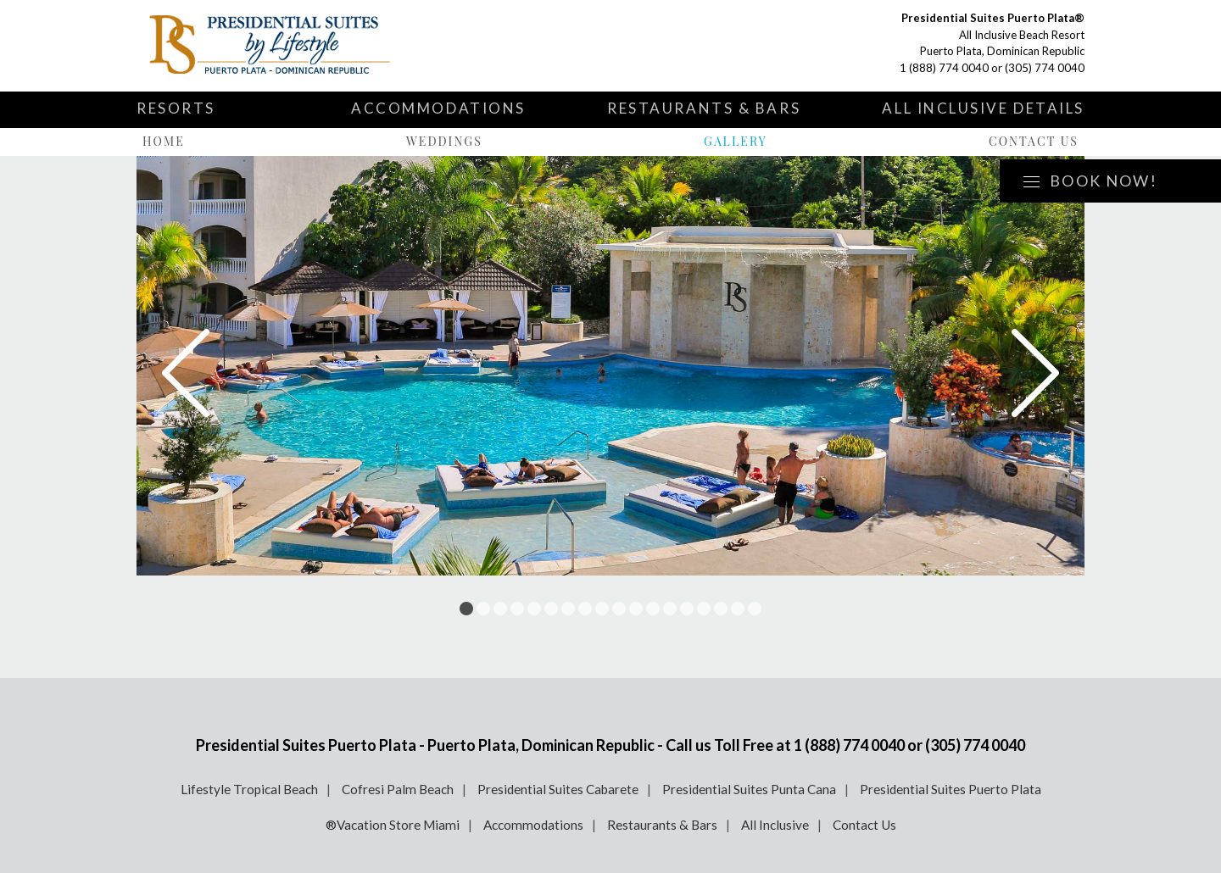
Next (1035, 373)
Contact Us (1034, 141)
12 (653, 608)
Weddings (444, 141)
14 (687, 608)
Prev (185, 373)
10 (619, 608)
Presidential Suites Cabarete (557, 789)
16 (721, 608)
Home (163, 141)
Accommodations (438, 108)
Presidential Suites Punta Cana (749, 789)
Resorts (176, 108)
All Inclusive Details (983, 108)
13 (670, 608)
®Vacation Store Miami (393, 824)
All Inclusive (775, 824)
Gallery (735, 141)
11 (636, 608)
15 (704, 608)
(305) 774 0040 (1044, 68)
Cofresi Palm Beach (398, 789)
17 (737, 608)
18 (754, 608)
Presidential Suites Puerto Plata (950, 789)
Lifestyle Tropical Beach (249, 789)
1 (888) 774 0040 (944, 68)
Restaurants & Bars (703, 108)
